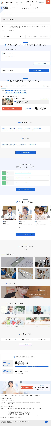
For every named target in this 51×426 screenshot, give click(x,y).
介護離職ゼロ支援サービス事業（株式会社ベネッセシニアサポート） (19, 412)
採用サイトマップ (28, 395)
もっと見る (26, 344)
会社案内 (16, 395)
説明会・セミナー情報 (32, 36)
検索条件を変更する (37, 70)
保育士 (13, 403)
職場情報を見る (44, 98)
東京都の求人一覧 (23, 144)
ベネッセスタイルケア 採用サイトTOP (7, 400)
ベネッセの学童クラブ (18, 417)
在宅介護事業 (23, 408)
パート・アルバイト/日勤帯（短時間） (9, 56)
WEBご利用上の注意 (36, 395)
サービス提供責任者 (37, 128)
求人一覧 (19, 36)
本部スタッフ (38, 402)
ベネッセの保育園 (11, 417)
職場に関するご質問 (42, 339)
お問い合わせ (42, 2)
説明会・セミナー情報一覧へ (25, 189)
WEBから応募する (9, 108)
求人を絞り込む (7, 36)
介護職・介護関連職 (11, 402)
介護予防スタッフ (28, 128)
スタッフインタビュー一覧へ (25, 234)
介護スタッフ (4, 128)
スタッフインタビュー (44, 36)
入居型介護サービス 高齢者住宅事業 (14, 408)
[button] (2, 216)
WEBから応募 (26, 387)
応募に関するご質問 (8, 339)
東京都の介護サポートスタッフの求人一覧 (9, 144)
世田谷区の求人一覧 (32, 144)
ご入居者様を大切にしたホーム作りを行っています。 (11, 96)
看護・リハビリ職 (18, 402)
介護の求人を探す (4, 395)
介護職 (9, 403)
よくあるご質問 (11, 395)
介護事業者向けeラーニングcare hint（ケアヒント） (34, 408)
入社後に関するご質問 (25, 339)
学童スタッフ (32, 402)
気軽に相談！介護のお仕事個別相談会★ (23, 173)
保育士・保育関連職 (26, 402)
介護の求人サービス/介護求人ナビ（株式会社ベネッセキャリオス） (19, 414)
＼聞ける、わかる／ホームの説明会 (22, 182)
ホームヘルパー (12, 128)
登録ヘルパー (20, 128)
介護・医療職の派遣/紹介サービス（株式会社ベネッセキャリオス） (19, 413)
